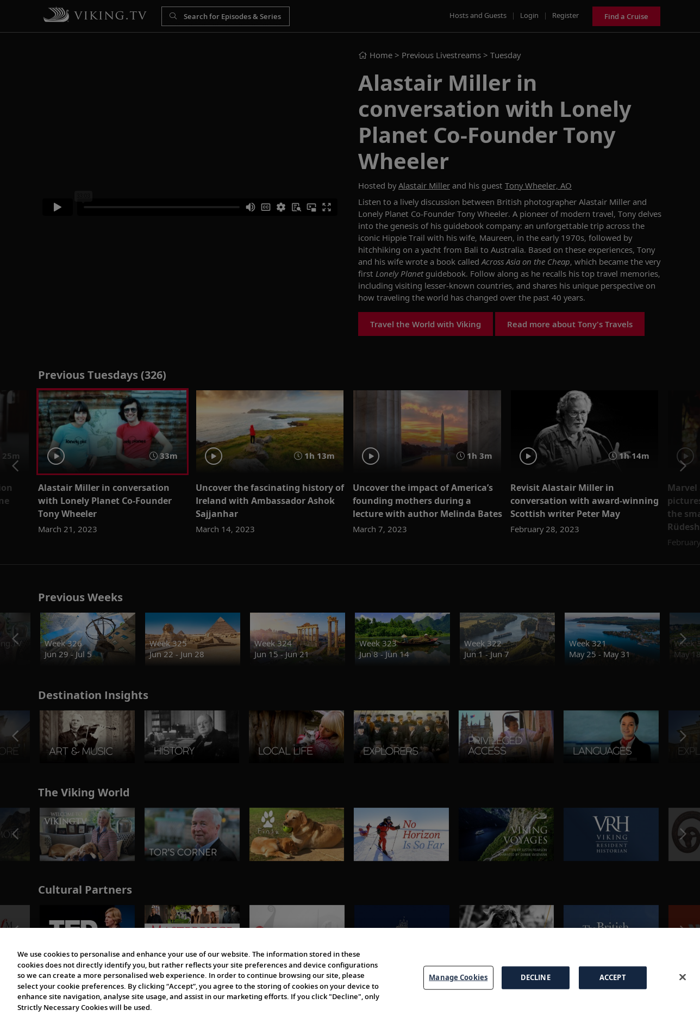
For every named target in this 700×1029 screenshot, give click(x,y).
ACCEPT (612, 977)
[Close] (683, 977)
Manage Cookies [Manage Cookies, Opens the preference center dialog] (458, 977)
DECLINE (536, 977)
